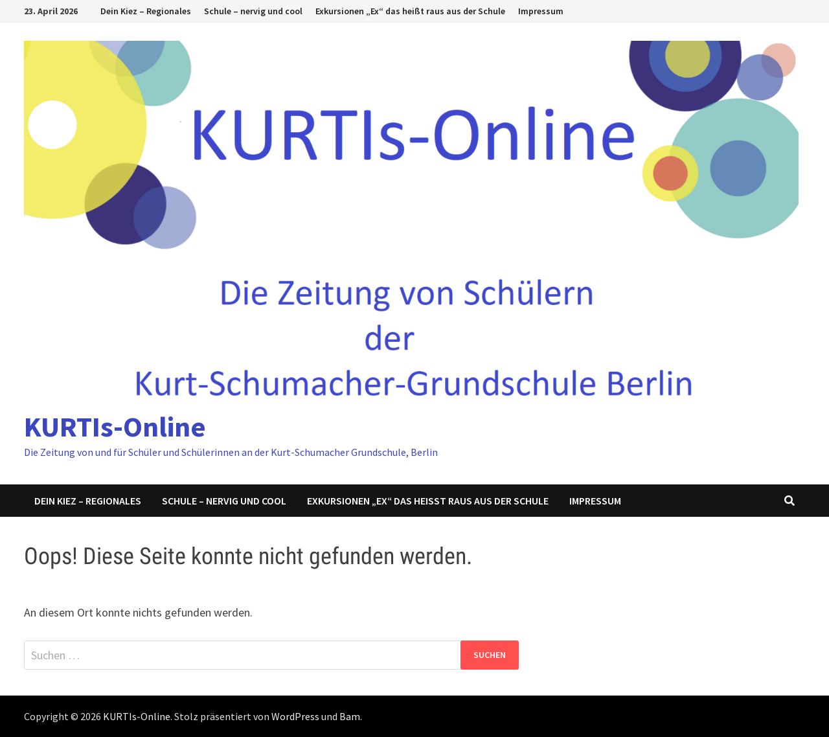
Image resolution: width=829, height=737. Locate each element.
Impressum (540, 11)
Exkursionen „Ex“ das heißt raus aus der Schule (410, 11)
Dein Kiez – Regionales (145, 11)
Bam (349, 716)
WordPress (295, 716)
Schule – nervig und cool (253, 11)
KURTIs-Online (115, 426)
